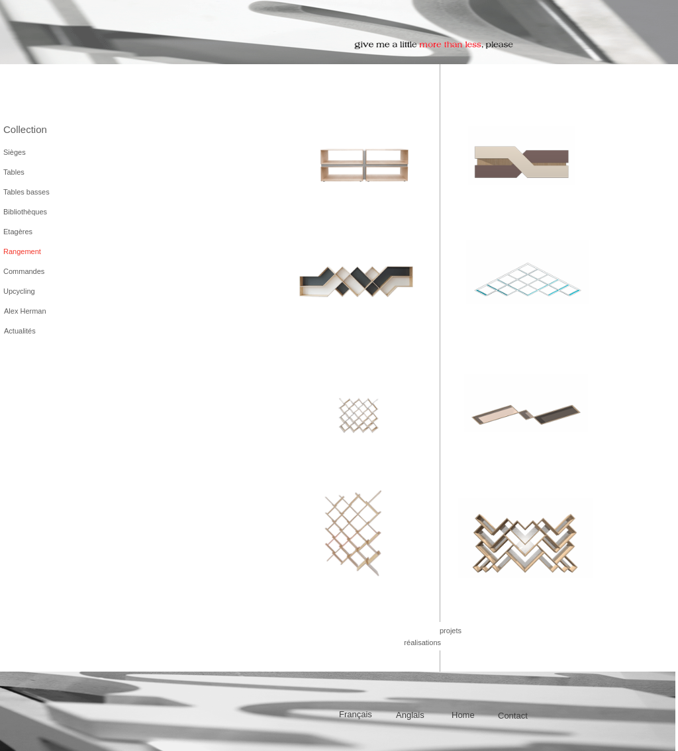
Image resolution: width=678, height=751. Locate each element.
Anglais (410, 715)
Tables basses (26, 192)
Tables (13, 172)
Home (463, 715)
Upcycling (19, 291)
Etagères (17, 232)
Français (355, 714)
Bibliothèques (25, 212)
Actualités (20, 331)
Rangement (22, 251)
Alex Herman (25, 311)
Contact (513, 716)
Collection (25, 129)
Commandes (23, 271)
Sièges (14, 152)
